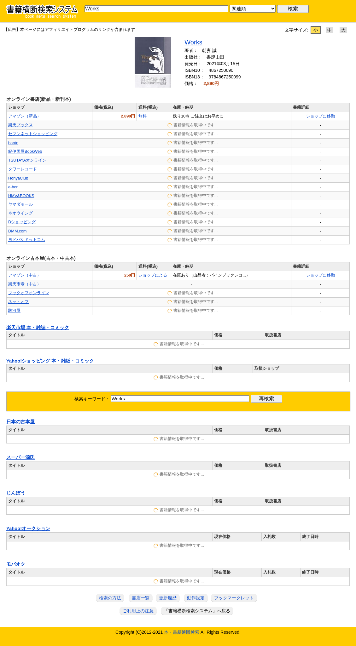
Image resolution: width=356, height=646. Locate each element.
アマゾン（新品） (24, 116)
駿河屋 (14, 310)
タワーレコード (22, 169)
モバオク (15, 564)
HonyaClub (18, 178)
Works (193, 42)
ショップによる (152, 275)
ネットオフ (18, 301)
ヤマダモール (20, 204)
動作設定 (196, 597)
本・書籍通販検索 (181, 632)
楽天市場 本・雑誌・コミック (37, 327)
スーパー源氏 (20, 457)
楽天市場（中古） (24, 284)
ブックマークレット (234, 597)
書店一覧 (140, 597)
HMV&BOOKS (21, 195)
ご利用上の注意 (138, 610)
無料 (142, 116)
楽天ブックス (20, 125)
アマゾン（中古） (24, 275)
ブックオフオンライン (28, 292)
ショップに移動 (320, 116)
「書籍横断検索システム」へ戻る (197, 610)
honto (13, 142)
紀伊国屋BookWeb (25, 151)
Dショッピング (22, 222)
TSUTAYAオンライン (27, 160)
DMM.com (17, 231)
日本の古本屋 (20, 421)
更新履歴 (168, 597)
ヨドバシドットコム (26, 239)
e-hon (13, 187)
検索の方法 (110, 597)
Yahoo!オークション (28, 528)
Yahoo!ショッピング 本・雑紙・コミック (50, 360)
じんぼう (15, 492)
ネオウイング (20, 213)
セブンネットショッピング (32, 133)
